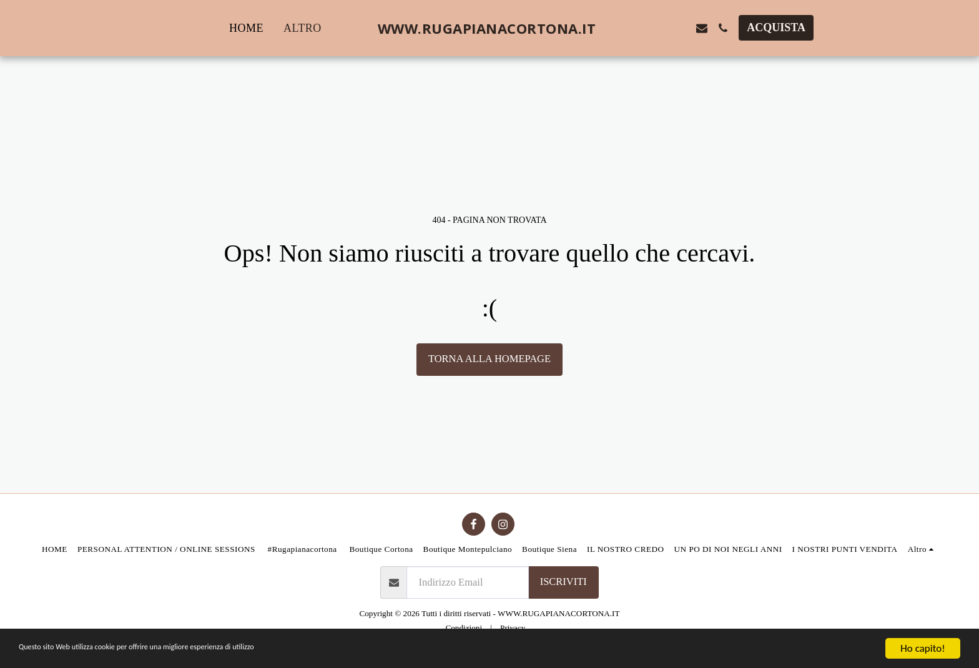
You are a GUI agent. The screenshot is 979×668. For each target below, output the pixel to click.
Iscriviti (563, 581)
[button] (639, 28)
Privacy (512, 627)
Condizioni (463, 627)
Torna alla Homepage (489, 359)
